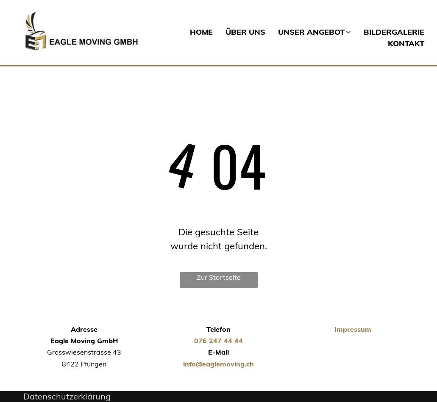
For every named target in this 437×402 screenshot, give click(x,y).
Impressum (352, 329)
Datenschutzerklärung (67, 396)
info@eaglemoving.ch (218, 364)
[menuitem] (195, 32)
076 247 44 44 (218, 340)
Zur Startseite (219, 277)
